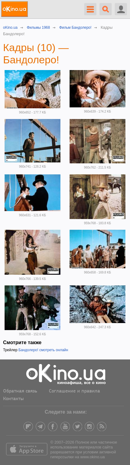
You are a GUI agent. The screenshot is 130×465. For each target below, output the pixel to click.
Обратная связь (20, 391)
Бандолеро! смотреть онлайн (43, 350)
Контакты (13, 398)
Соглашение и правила (74, 391)
